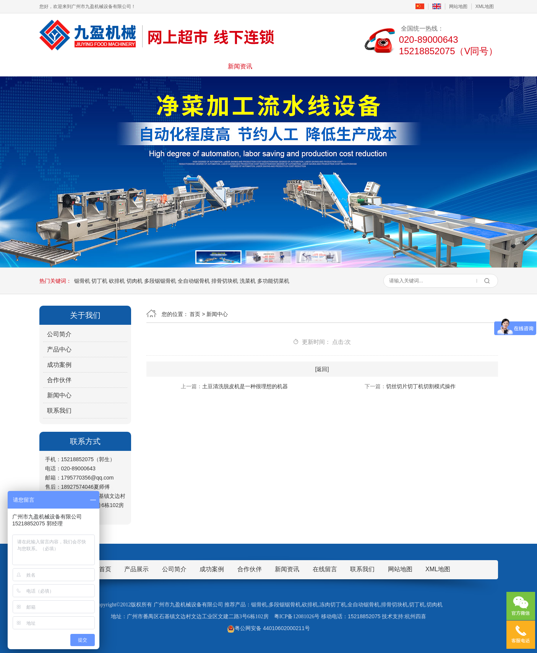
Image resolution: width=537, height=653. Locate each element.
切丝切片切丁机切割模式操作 (421, 386)
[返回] (322, 369)
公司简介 (125, 66)
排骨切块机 (224, 281)
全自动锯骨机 (194, 281)
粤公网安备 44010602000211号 (268, 628)
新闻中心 (59, 395)
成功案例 (297, 66)
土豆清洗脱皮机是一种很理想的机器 (245, 386)
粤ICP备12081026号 (297, 616)
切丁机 (99, 281)
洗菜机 (248, 281)
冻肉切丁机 (333, 605)
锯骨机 (82, 281)
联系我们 (412, 66)
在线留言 (354, 66)
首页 (68, 66)
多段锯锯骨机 (160, 281)
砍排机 (117, 281)
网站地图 (458, 6)
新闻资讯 (240, 66)
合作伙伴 (59, 380)
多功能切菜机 (273, 281)
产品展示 (182, 66)
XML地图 (484, 6)
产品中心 (59, 349)
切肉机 (135, 281)
